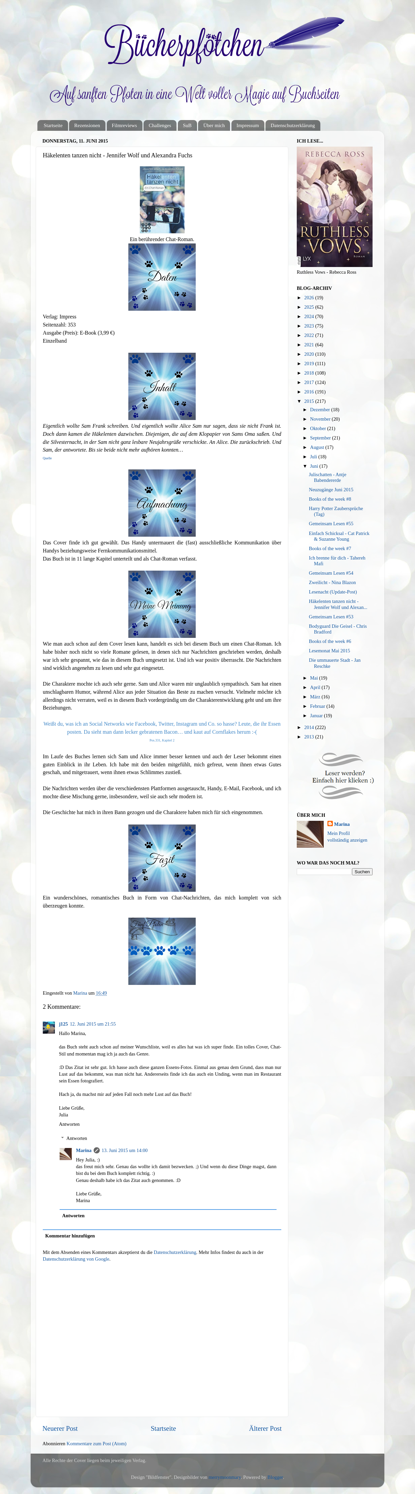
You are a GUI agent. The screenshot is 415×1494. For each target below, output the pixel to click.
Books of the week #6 (330, 641)
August (317, 447)
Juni (315, 466)
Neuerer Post (60, 1428)
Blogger (275, 1477)
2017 (309, 382)
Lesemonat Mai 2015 (329, 650)
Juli (314, 456)
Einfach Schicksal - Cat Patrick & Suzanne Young (339, 536)
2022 (309, 335)
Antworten (69, 1124)
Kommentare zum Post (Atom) (97, 1443)
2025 (309, 307)
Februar (318, 706)
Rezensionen (87, 125)
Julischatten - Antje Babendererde (327, 477)
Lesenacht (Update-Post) (333, 592)
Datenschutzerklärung (292, 125)
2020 (309, 354)
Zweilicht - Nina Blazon (332, 582)
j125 (63, 1024)
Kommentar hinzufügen (70, 1235)
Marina (83, 1150)
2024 (309, 316)
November (321, 419)
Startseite (53, 125)
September (321, 437)
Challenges (160, 125)
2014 (309, 727)
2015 (309, 401)
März (316, 696)
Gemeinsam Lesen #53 (331, 616)
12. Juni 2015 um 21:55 (93, 1024)
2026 (309, 297)
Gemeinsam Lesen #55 (331, 523)
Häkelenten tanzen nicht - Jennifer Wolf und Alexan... (338, 604)
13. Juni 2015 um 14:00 (125, 1150)
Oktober (318, 428)
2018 (309, 373)
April (316, 687)
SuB (187, 125)
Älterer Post (265, 1428)
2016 (309, 391)
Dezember (320, 409)
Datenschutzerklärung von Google (76, 1259)
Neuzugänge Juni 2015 (331, 489)
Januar (317, 715)
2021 (309, 344)
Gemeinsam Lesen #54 (331, 573)
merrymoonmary (225, 1477)
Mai (314, 678)
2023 (309, 326)
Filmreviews (124, 125)
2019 (309, 363)
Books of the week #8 (330, 499)
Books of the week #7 (330, 548)
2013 (309, 736)
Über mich (214, 125)
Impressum (247, 125)
